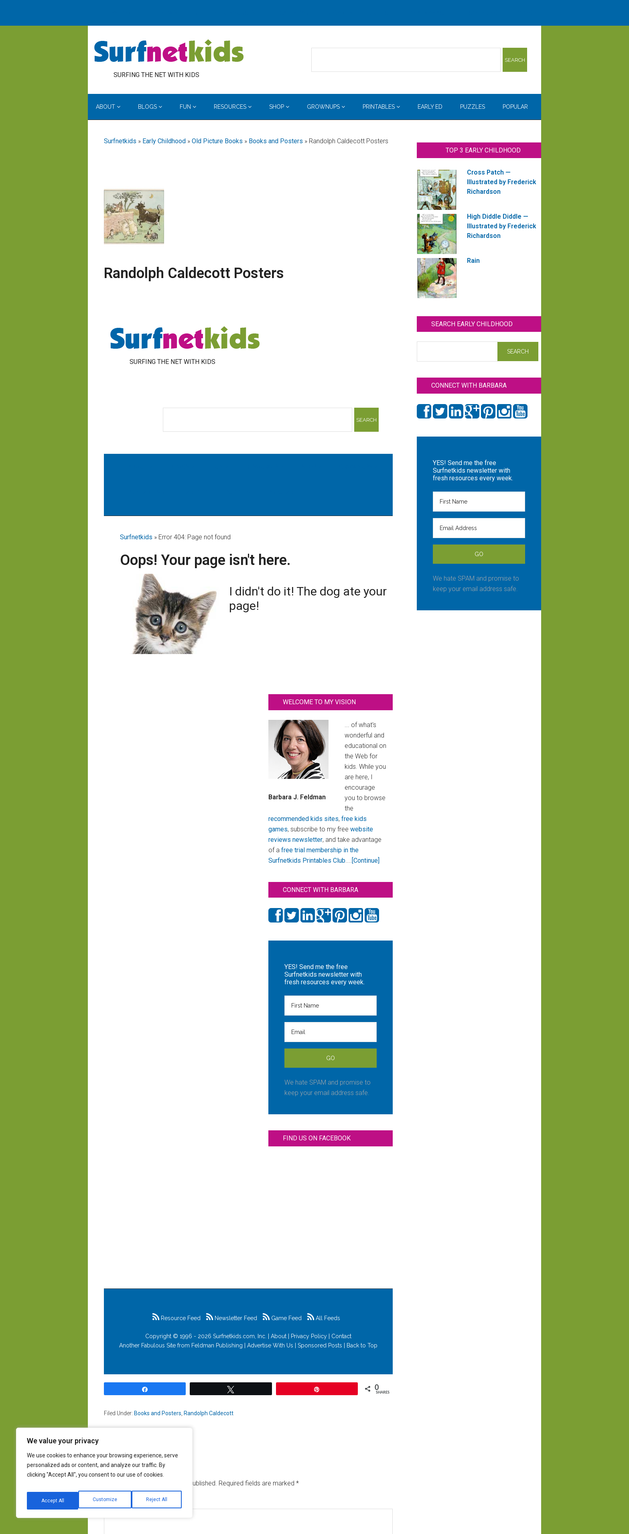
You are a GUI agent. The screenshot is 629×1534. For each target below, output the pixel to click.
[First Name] (330, 1006)
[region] (104, 1476)
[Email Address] (479, 528)
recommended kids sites (303, 819)
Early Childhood (164, 141)
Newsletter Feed (231, 1318)
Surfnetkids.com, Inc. (239, 1336)
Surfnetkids (120, 141)
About (278, 1336)
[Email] (330, 1032)
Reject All (105, 1500)
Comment (120, 1503)
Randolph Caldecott (208, 1413)
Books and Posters (276, 141)
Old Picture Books (217, 141)
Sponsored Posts (320, 1345)
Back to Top (362, 1345)
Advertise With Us (270, 1345)
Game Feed (282, 1318)
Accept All (157, 1500)
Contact (341, 1336)
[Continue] (365, 860)
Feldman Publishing (217, 1345)
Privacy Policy (309, 1336)
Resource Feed (176, 1318)
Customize (53, 1500)
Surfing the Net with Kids (169, 52)
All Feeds (323, 1318)
